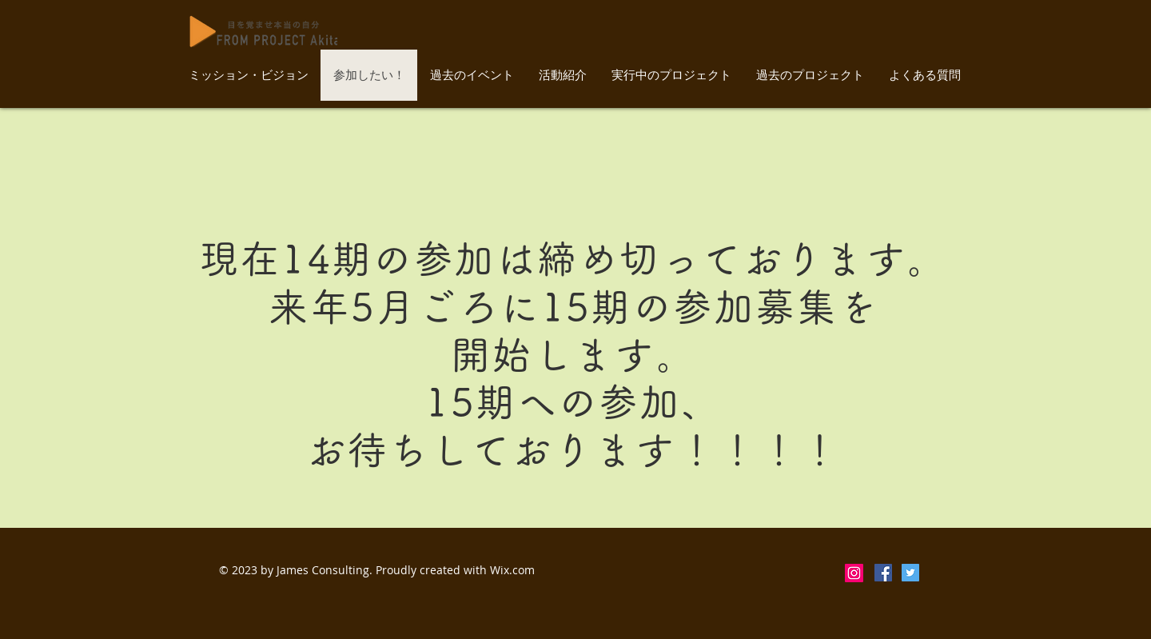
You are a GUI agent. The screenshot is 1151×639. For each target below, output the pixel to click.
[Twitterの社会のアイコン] (910, 572)
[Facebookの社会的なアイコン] (883, 572)
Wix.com (512, 569)
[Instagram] (854, 573)
